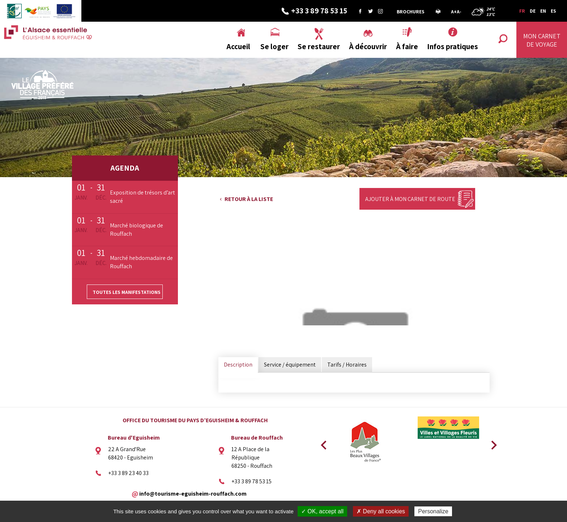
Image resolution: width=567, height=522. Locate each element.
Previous (322, 442)
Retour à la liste (249, 199)
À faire (407, 46)
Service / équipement (290, 364)
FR (522, 11)
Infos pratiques (452, 46)
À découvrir (368, 46)
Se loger (274, 46)
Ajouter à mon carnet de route (410, 199)
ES (553, 11)
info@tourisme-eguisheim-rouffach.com (193, 493)
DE (533, 11)
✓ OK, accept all (322, 511)
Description (238, 364)
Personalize (433, 511)
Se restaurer (319, 46)
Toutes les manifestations (127, 292)
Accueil (238, 46)
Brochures (411, 11)
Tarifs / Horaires (347, 364)
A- (459, 11)
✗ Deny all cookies (381, 511)
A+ (454, 11)
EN (543, 11)
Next (491, 442)
